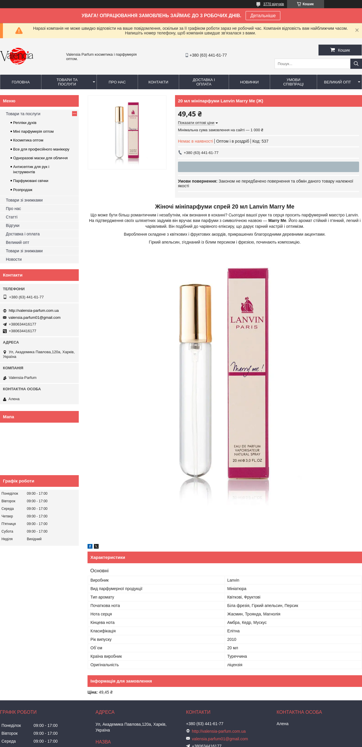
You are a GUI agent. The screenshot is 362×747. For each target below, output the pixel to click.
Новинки (249, 82)
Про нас (117, 82)
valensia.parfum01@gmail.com (34, 317)
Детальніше (263, 15)
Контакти (158, 82)
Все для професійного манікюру (41, 149)
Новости (14, 259)
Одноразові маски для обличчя (40, 158)
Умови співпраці (293, 82)
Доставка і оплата (204, 82)
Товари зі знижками (24, 200)
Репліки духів (24, 122)
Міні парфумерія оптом (33, 131)
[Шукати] (356, 64)
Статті (12, 217)
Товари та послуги (67, 82)
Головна (21, 82)
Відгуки (13, 225)
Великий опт (337, 82)
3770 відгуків (273, 4)
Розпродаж (22, 190)
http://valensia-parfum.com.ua (34, 310)
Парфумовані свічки (30, 181)
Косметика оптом (28, 140)
